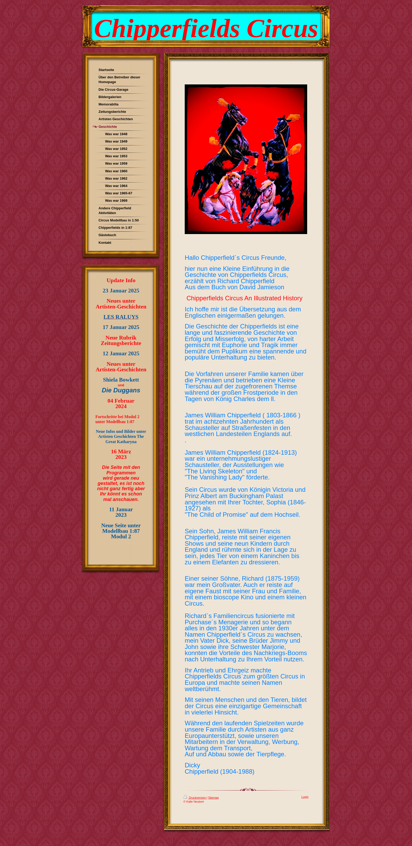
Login (304, 796)
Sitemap (213, 797)
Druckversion (195, 797)
